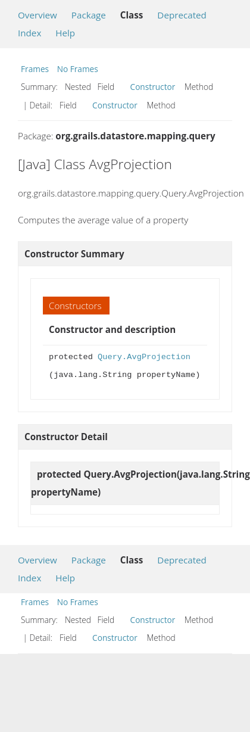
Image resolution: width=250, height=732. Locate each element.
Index (29, 33)
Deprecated (182, 15)
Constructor (153, 86)
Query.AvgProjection (144, 357)
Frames (35, 68)
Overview (37, 15)
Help (65, 33)
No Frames (77, 68)
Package (88, 15)
